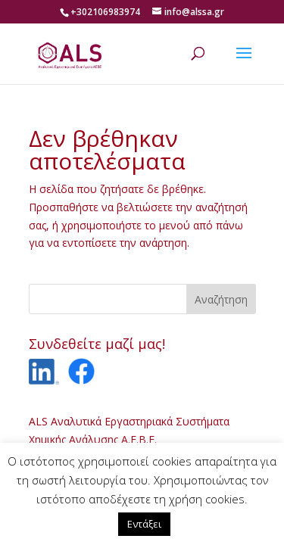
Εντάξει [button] (144, 524)
